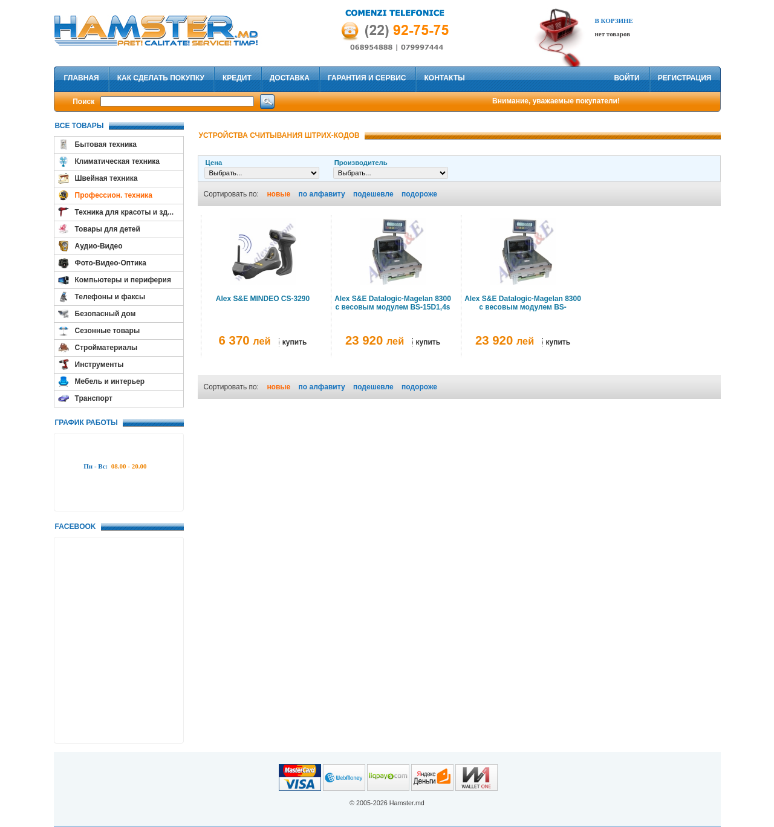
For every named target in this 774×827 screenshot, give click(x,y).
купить (294, 342)
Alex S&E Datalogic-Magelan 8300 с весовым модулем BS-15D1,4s (392, 302)
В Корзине (614, 20)
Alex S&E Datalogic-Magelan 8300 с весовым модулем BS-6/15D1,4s (522, 307)
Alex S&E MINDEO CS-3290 (263, 298)
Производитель (361, 162)
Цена (214, 162)
